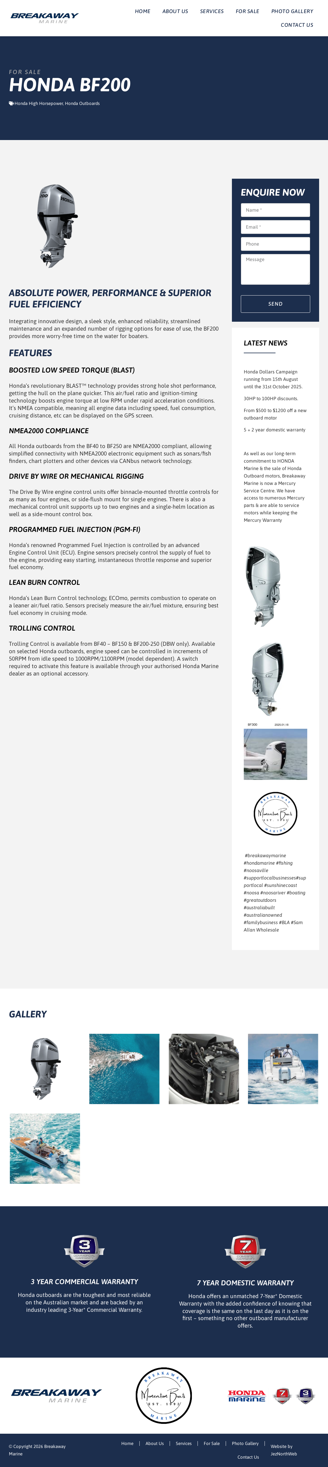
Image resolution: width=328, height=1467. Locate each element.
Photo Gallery (292, 11)
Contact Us (297, 25)
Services (212, 11)
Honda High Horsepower (39, 103)
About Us (175, 11)
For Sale (247, 11)
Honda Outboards (82, 103)
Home (143, 11)
